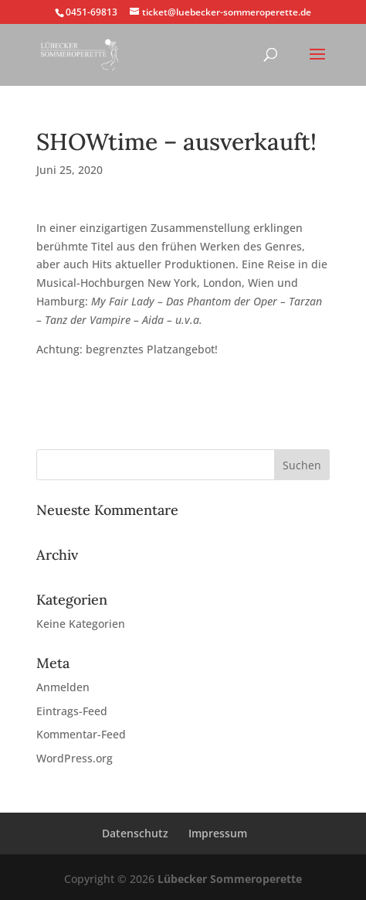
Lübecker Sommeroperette (230, 878)
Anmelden (63, 687)
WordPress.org (74, 758)
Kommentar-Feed (81, 734)
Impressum (217, 833)
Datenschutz (135, 833)
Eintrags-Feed (71, 711)
